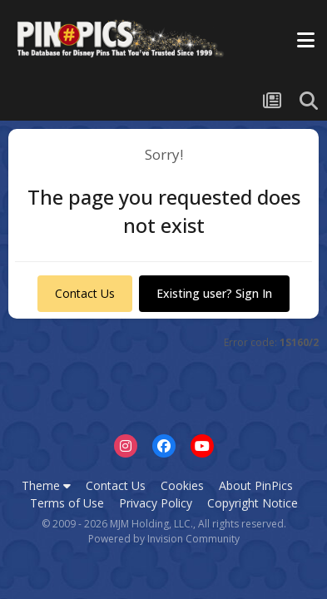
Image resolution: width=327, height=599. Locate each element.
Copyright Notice (252, 503)
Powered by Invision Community (164, 539)
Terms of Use (67, 503)
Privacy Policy (155, 503)
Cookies (182, 485)
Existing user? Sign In (214, 293)
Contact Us (85, 293)
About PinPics (256, 485)
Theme (46, 485)
